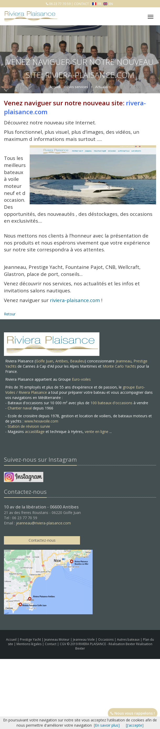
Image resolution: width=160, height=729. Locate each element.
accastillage (35, 431)
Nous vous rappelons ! (132, 713)
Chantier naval (20, 408)
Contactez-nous (42, 540)
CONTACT (81, 4)
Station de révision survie (29, 426)
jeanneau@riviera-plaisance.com (43, 522)
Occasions (106, 639)
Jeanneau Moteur (57, 639)
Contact (51, 644)
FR (97, 4)
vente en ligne (96, 431)
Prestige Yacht (31, 639)
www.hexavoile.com (41, 421)
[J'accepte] (134, 725)
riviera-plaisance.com (75, 300)
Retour (9, 313)
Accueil (11, 639)
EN (108, 4)
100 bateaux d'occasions (111, 402)
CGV (63, 644)
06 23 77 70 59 (59, 4)
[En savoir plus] (107, 725)
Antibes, (62, 360)
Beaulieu (77, 360)
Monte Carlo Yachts (119, 366)
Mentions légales (29, 644)
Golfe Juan (44, 360)
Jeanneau (123, 360)
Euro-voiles (81, 379)
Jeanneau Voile (84, 639)
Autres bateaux (128, 639)
